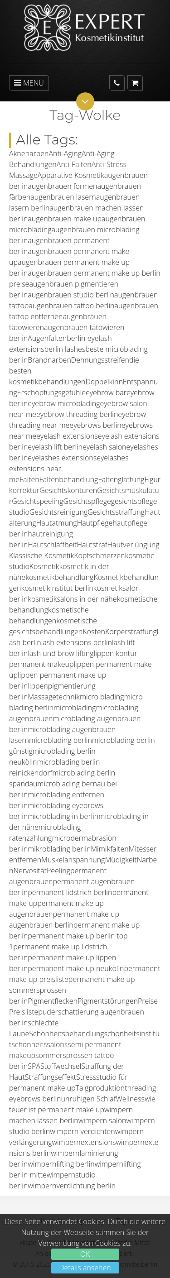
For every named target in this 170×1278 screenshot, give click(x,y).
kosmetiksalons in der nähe (72, 599)
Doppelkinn (103, 382)
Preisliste (23, 1012)
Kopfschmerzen (99, 555)
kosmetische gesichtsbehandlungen (53, 626)
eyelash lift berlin (55, 447)
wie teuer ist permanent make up (82, 1104)
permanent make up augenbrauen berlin (64, 919)
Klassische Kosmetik (41, 555)
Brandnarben (49, 360)
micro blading (102, 697)
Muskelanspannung (73, 860)
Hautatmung (56, 523)
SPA (34, 1066)
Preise (148, 1001)
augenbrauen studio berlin (71, 295)
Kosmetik (44, 566)
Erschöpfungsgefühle (51, 392)
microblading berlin (60, 740)
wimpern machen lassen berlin (71, 1115)
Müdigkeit (120, 860)
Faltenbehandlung (68, 479)
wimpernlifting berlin (61, 1164)
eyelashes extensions (62, 458)
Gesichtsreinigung (58, 512)
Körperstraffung (131, 632)
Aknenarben (29, 153)
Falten (29, 479)
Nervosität (30, 871)
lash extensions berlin (76, 642)
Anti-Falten (74, 164)
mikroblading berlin (59, 849)
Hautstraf (92, 545)
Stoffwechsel (60, 1066)
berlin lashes (65, 349)
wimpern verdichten (82, 1131)
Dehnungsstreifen (100, 360)
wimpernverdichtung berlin (72, 1186)
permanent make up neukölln (76, 968)
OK (85, 1254)
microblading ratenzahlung (45, 832)
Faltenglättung (121, 479)
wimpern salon (102, 1120)
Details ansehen (85, 1268)
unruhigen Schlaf (88, 1099)
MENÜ (29, 83)
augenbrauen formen (62, 186)
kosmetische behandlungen (49, 615)
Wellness (130, 1099)
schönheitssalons (39, 1044)
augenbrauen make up (65, 219)
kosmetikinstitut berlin (57, 588)
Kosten (94, 632)
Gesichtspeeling (37, 501)
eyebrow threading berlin (77, 414)
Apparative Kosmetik (71, 175)
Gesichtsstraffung (116, 512)
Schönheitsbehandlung (66, 1034)
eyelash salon (104, 447)
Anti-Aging (65, 153)
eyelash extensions (67, 436)
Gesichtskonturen (68, 490)
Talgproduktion (100, 1088)
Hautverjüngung (133, 545)
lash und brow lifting (60, 653)
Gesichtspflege (87, 501)
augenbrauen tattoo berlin (71, 306)
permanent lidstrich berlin (70, 892)
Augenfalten (47, 338)
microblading (74, 708)
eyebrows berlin (95, 425)
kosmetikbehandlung (59, 577)
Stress (86, 1077)
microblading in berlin (63, 816)
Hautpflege (95, 523)
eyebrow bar (106, 392)
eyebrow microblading (64, 403)
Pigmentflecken (53, 1001)
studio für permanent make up (68, 1082)
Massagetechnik (54, 697)
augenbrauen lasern (63, 197)
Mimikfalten (109, 849)
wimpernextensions (84, 1142)
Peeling (58, 871)
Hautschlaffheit (52, 545)
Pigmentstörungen (108, 1001)
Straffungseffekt (50, 1077)
